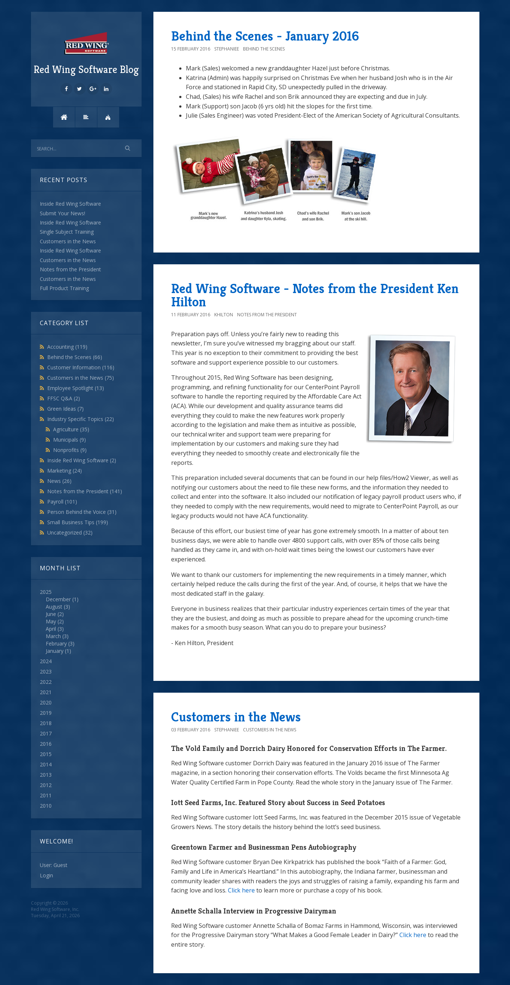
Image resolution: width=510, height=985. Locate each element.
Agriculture (71, 429)
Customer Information (80, 367)
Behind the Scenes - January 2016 (265, 36)
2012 (46, 785)
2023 (46, 671)
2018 (46, 723)
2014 (46, 764)
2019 (46, 712)
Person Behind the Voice (82, 511)
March (53, 636)
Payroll (62, 501)
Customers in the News (80, 377)
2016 (46, 743)
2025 (86, 621)
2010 (46, 805)
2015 (46, 754)
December (58, 599)
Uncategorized (70, 532)
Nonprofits (70, 449)
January (54, 650)
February (56, 643)
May (51, 621)
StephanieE (226, 49)
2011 (46, 795)
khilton (223, 314)
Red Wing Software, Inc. (55, 909)
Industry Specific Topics (80, 418)
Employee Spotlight (75, 387)
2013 (46, 774)
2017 (46, 733)
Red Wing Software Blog (86, 52)
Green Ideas (65, 408)
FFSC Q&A (63, 398)
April (51, 628)
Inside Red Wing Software (81, 460)
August (54, 606)
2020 (46, 702)
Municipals (69, 439)
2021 (46, 692)
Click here (241, 890)
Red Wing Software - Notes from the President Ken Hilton (315, 295)
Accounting (67, 346)
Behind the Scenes (74, 357)
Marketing (64, 470)
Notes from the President (84, 491)
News (59, 480)
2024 (46, 661)
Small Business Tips (77, 522)
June (51, 613)
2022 (46, 681)
